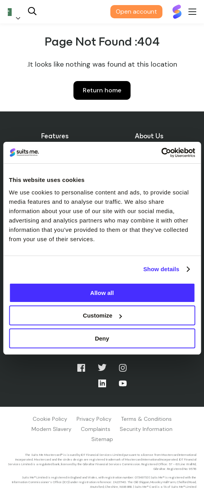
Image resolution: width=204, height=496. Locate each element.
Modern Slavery (51, 429)
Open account (136, 11)
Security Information (146, 429)
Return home (102, 90)
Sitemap (102, 439)
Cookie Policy (50, 419)
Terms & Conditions (146, 419)
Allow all (102, 292)
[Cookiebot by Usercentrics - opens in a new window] (161, 153)
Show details (161, 269)
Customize (102, 315)
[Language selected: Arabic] (15, 12)
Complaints (95, 429)
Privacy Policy (94, 419)
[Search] (32, 12)
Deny (102, 338)
